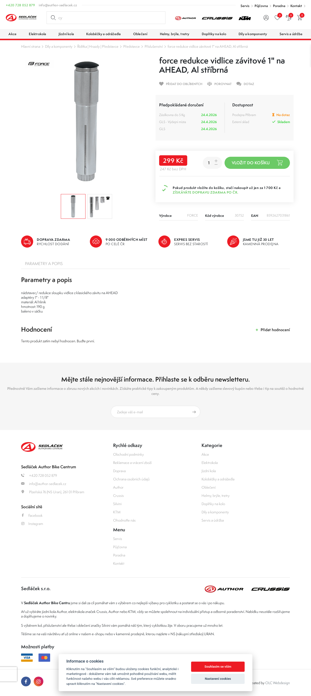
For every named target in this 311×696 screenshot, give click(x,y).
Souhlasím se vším (217, 666)
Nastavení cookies (218, 678)
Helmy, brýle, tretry (216, 495)
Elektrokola (210, 462)
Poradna (279, 6)
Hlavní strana (30, 46)
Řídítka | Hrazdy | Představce (97, 46)
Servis (245, 6)
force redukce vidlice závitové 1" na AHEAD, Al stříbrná (208, 46)
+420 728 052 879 (20, 5)
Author (118, 487)
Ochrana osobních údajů (131, 479)
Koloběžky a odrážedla (218, 479)
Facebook (32, 515)
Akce (205, 454)
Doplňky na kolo (213, 503)
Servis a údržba (213, 520)
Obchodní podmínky (128, 454)
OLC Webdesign (277, 682)
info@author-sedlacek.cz (58, 5)
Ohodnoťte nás (124, 520)
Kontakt (296, 6)
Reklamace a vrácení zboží (132, 462)
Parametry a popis (44, 263)
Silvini (117, 503)
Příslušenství (154, 46)
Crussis (118, 495)
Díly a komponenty (58, 46)
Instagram (32, 523)
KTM (117, 512)
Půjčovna (261, 6)
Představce (131, 46)
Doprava (119, 471)
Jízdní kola (209, 471)
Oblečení (209, 487)
